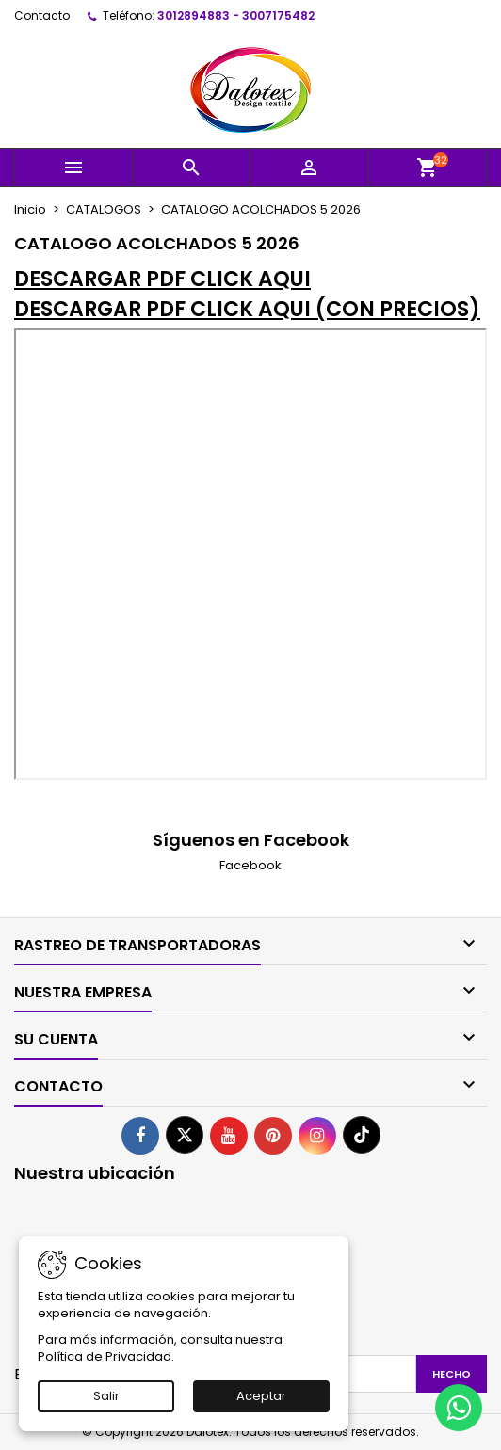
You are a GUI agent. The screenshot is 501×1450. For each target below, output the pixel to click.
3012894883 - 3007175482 (236, 16)
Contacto (42, 16)
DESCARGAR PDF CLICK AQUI (162, 279)
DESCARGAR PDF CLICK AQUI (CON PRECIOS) (247, 309)
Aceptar (261, 1396)
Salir (106, 1396)
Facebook (250, 865)
